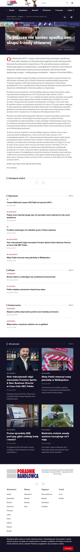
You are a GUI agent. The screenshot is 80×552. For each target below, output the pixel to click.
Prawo (9, 519)
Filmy (25, 506)
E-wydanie (45, 506)
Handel (11, 10)
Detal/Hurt (12, 212)
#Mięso (59, 49)
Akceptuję (68, 548)
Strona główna (11, 16)
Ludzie (70, 10)
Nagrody (44, 498)
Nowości (35, 10)
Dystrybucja (45, 502)
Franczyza (59, 10)
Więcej (71, 196)
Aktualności (13, 239)
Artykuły (20, 16)
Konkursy (27, 502)
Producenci (47, 10)
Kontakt (9, 531)
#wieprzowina (68, 49)
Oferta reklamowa (47, 494)
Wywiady (27, 498)
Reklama (9, 527)
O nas (60, 494)
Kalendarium (28, 494)
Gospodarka (23, 10)
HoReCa (9, 523)
